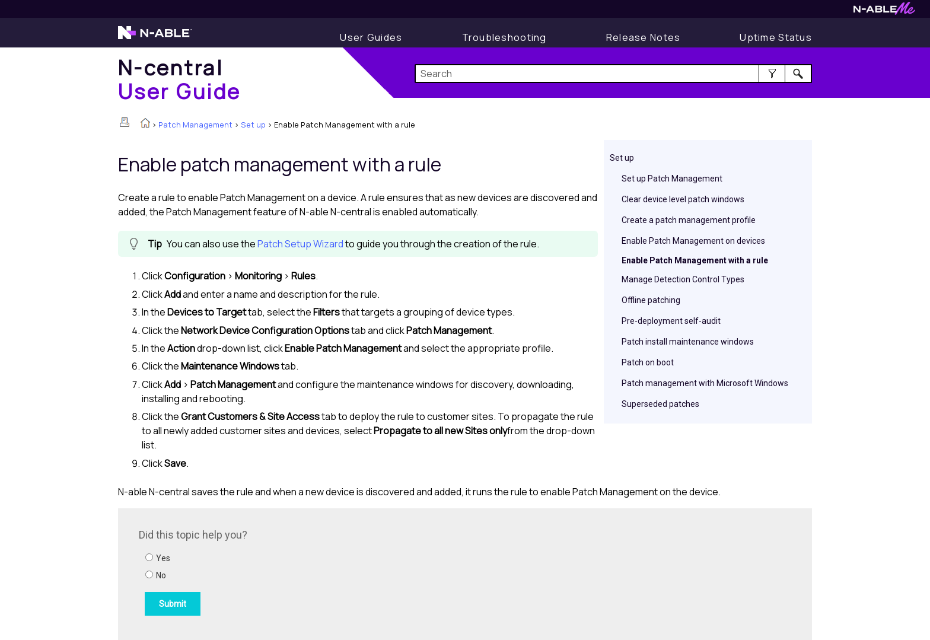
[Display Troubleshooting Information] (504, 37)
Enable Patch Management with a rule (695, 260)
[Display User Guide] (371, 37)
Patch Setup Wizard (300, 243)
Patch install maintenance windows (688, 341)
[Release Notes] (643, 37)
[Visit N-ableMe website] (884, 11)
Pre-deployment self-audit (671, 321)
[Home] (179, 79)
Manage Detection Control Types (683, 279)
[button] (772, 73)
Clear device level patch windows (683, 199)
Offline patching (651, 300)
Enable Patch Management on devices (693, 241)
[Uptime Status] (776, 37)
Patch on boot (648, 362)
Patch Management (195, 124)
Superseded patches (660, 404)
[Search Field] (614, 73)
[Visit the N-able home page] (155, 37)
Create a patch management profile (689, 220)
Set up (253, 124)
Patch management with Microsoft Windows (705, 383)
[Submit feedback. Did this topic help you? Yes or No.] (299, 572)
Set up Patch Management (672, 178)
